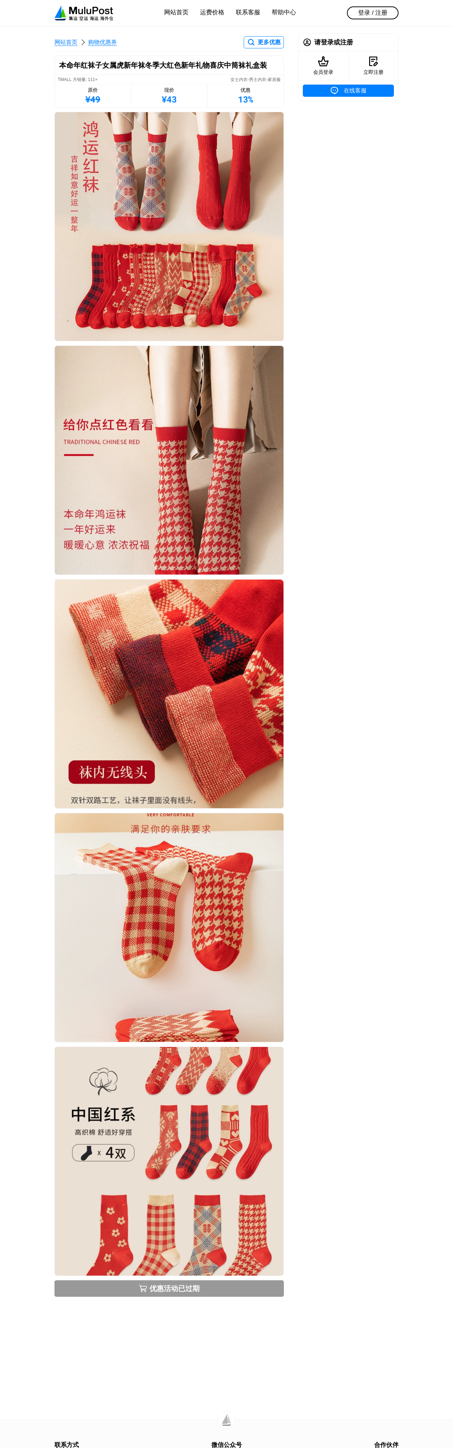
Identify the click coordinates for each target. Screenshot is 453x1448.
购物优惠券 (102, 42)
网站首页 (176, 12)
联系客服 (248, 12)
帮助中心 (284, 12)
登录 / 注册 (372, 12)
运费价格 (212, 12)
